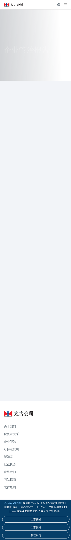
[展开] (65, 4)
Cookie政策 (15, 510)
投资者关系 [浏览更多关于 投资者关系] (11, 434)
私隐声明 (30, 510)
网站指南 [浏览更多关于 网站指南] (10, 479)
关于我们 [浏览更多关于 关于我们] (10, 426)
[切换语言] (58, 4)
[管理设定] (35, 535)
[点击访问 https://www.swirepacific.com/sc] (11, 5)
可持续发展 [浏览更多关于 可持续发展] (11, 449)
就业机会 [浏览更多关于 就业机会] (10, 464)
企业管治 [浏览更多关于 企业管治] (10, 441)
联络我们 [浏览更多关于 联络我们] (10, 472)
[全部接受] (35, 519)
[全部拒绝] (35, 527)
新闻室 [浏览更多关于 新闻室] (8, 457)
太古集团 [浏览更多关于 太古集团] (10, 487)
